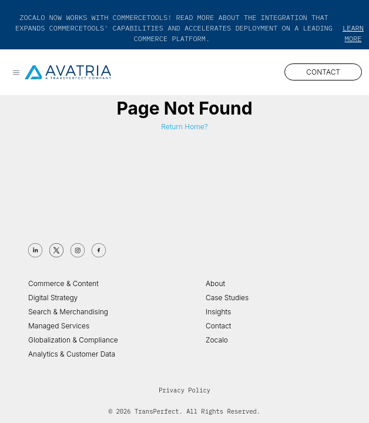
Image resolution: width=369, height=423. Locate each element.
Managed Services (58, 325)
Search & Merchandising (68, 311)
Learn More (353, 33)
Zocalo (217, 339)
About (215, 283)
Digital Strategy (53, 297)
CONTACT (323, 72)
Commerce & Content (63, 283)
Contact (218, 325)
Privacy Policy (184, 390)
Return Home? (184, 126)
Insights (218, 311)
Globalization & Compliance (73, 339)
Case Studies (227, 297)
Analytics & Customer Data (71, 354)
